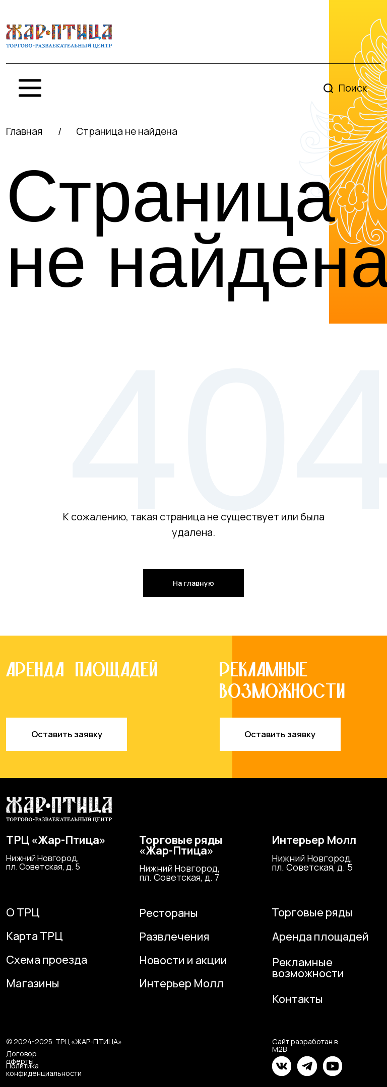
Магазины (32, 983)
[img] (59, 36)
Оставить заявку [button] (66, 734)
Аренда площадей (320, 936)
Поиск (353, 88)
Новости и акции (183, 960)
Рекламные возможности (308, 967)
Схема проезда (46, 959)
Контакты (297, 998)
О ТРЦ (23, 912)
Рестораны (168, 912)
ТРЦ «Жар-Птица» (56, 839)
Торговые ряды (312, 912)
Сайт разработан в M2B (305, 1045)
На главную (193, 583)
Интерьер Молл (314, 839)
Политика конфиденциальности (44, 1069)
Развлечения (174, 936)
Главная (24, 131)
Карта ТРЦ (34, 935)
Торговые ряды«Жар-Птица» (181, 845)
